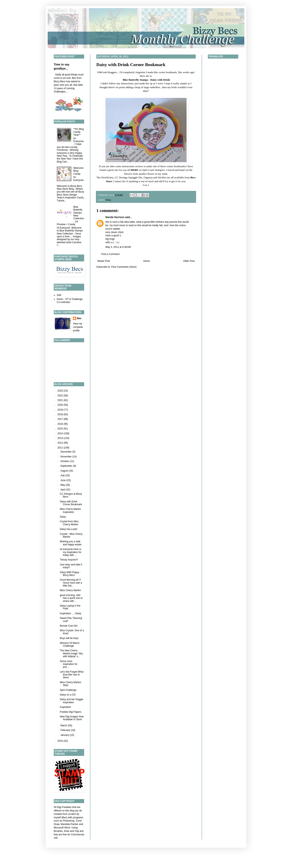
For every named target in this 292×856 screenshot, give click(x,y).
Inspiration (65, 707)
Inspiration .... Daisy (70, 613)
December (66, 451)
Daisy (108, 200)
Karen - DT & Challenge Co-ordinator (70, 300)
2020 (61, 404)
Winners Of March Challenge (69, 644)
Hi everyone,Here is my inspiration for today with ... (70, 552)
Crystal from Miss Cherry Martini (69, 523)
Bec (79, 318)
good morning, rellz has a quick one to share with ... (71, 598)
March (64, 725)
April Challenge (68, 690)
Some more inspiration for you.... (68, 664)
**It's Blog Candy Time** (78, 132)
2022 (61, 395)
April (63, 489)
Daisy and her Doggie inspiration (71, 701)
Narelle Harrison (114, 217)
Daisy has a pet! (68, 529)
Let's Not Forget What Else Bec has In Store (71, 674)
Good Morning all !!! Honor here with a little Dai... (71, 582)
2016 (61, 424)
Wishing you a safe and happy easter (71, 543)
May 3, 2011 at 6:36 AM (118, 247)
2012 (61, 442)
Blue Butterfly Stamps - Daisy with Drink (146, 79)
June (63, 480)
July (62, 475)
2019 (61, 409)
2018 (61, 414)
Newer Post (103, 261)
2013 (61, 438)
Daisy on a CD (67, 694)
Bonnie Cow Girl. (69, 625)
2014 (61, 433)
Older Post (189, 261)
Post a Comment (110, 254)
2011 (61, 447)
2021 (61, 400)
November (66, 456)
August (64, 470)
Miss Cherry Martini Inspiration (70, 510)
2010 (61, 740)
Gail (59, 295)
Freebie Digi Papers (70, 711)
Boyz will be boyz (69, 638)
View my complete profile (78, 327)
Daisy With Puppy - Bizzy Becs (70, 574)
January (65, 735)
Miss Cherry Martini (70, 590)
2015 (61, 428)
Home (146, 261)
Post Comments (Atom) (123, 266)
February (65, 730)
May (63, 485)
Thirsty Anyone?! (69, 559)
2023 (61, 390)
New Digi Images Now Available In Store (72, 718)
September (66, 465)
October (65, 461)
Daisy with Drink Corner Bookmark (130, 64)
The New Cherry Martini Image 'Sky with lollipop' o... (71, 653)
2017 (61, 419)
